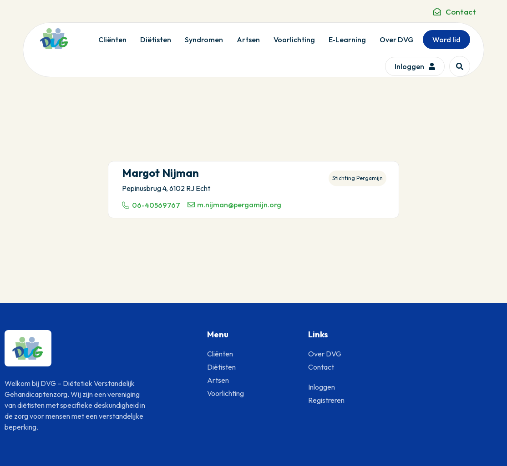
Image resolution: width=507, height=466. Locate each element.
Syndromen (204, 39)
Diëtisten (155, 39)
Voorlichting (294, 39)
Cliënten (112, 39)
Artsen (248, 39)
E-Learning (347, 39)
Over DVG (397, 39)
